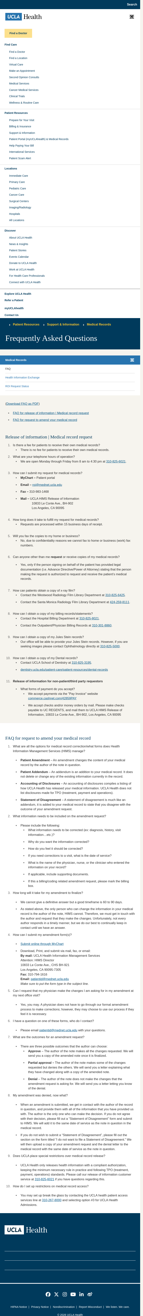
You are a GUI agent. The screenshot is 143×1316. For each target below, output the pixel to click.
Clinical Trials (17, 96)
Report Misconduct (90, 1306)
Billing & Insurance (20, 126)
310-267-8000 (51, 1200)
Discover (10, 230)
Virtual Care (16, 64)
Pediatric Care (17, 188)
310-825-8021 (89, 618)
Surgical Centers (19, 201)
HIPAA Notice (19, 1306)
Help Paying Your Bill (21, 145)
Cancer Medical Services (24, 89)
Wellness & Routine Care (24, 102)
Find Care (11, 44)
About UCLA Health (20, 237)
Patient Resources (16, 112)
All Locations (16, 220)
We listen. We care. (118, 1306)
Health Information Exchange (22, 377)
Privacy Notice (40, 1306)
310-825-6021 (44, 1179)
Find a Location (18, 58)
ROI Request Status (17, 386)
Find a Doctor (17, 51)
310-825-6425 (115, 595)
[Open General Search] (131, 4)
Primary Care (17, 182)
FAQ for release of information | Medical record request (51, 413)
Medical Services (19, 83)
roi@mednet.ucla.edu (47, 484)
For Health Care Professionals (27, 275)
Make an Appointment (22, 70)
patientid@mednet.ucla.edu (50, 979)
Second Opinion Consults (24, 77)
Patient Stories (17, 250)
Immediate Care (18, 175)
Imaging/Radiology (20, 207)
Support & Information (22, 132)
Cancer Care (16, 194)
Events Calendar (19, 256)
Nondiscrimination (64, 1306)
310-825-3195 (81, 662)
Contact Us (12, 315)
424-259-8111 (119, 602)
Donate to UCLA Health (23, 263)
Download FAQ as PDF (22, 403)
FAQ (8, 368)
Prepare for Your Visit (21, 120)
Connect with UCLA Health (25, 282)
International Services (22, 151)
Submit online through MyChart (42, 944)
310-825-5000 (109, 646)
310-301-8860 (101, 625)
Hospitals (14, 213)
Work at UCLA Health (21, 269)
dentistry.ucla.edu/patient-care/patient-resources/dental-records (64, 669)
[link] (48, 1294)
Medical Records (99, 324)
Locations (11, 168)
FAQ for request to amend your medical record (45, 420)
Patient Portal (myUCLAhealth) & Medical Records (39, 139)
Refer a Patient (14, 300)
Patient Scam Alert (20, 158)
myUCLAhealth (14, 308)
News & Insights (18, 244)
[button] (70, 294)
